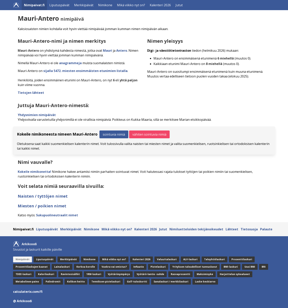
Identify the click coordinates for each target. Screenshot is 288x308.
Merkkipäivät (83, 5)
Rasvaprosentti (180, 274)
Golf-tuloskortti (137, 281)
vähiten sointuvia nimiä (149, 134)
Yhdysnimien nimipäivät (37, 115)
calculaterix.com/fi (28, 291)
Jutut (179, 5)
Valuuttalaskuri (167, 259)
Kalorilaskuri (46, 274)
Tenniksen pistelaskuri (105, 281)
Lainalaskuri (62, 266)
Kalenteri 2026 (160, 5)
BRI (264, 266)
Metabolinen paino (27, 281)
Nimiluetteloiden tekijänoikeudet (196, 229)
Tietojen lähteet (31, 93)
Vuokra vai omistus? (114, 266)
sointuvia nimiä (114, 134)
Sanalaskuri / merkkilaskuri (171, 281)
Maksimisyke (205, 274)
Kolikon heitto (76, 281)
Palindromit (53, 281)
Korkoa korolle (85, 266)
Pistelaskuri (158, 266)
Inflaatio (138, 266)
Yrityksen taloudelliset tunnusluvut (194, 266)
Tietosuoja (249, 229)
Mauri (107, 50)
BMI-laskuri (231, 266)
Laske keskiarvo (205, 281)
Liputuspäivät (59, 5)
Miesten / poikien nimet (42, 206)
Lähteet (232, 229)
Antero (121, 50)
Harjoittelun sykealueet (235, 274)
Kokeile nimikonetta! (34, 172)
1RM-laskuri (93, 274)
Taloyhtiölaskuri (214, 259)
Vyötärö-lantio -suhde (150, 274)
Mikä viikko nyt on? (131, 5)
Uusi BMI (250, 266)
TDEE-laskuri (23, 274)
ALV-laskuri (190, 259)
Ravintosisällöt (70, 274)
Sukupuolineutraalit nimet (57, 215)
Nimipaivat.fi (34, 5)
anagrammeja (70, 63)
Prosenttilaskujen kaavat (32, 266)
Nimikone (105, 5)
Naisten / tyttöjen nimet (43, 196)
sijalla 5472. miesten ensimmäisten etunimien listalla (85, 71)
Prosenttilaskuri (241, 259)
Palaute (266, 229)
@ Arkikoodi (22, 301)
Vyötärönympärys (119, 274)
